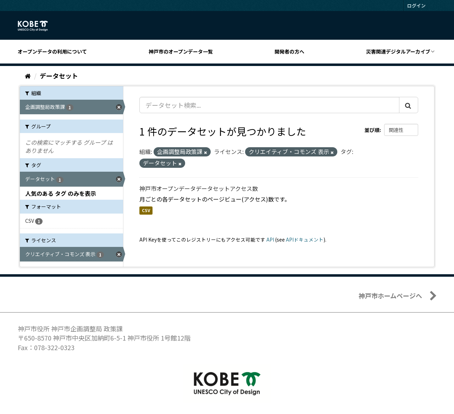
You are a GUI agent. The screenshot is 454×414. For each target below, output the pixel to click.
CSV (146, 211)
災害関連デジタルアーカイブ (398, 51)
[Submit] (408, 105)
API (270, 239)
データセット (59, 75)
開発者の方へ (289, 51)
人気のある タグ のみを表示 (60, 193)
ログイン (416, 5)
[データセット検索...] (269, 105)
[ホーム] (28, 75)
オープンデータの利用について (52, 51)
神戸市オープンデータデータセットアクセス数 (198, 188)
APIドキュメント (304, 239)
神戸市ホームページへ (390, 295)
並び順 (372, 129)
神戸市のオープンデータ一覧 (181, 51)
